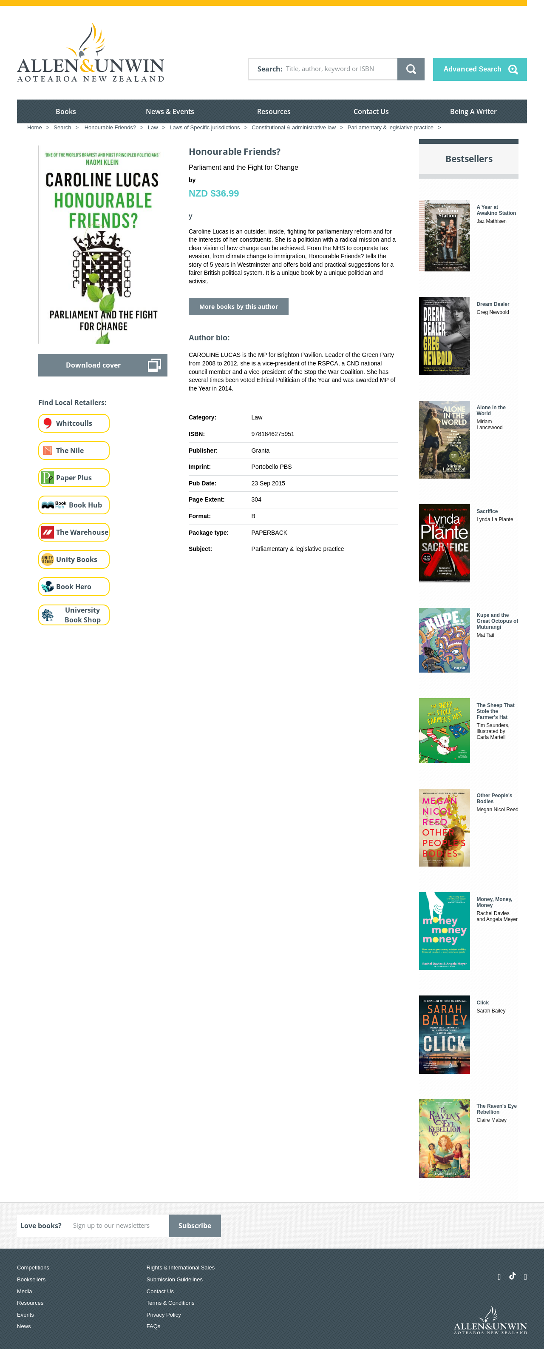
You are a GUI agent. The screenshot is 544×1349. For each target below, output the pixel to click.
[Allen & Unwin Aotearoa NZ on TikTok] (512, 1276)
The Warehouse (82, 532)
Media (24, 1291)
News (24, 1326)
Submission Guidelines (175, 1279)
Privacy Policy (164, 1315)
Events (25, 1315)
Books (66, 111)
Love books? (41, 1225)
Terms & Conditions (171, 1303)
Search (269, 69)
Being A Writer (473, 111)
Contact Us (371, 111)
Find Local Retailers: (72, 402)
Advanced (473, 69)
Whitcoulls (74, 423)
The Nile (70, 450)
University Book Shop (83, 615)
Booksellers (31, 1279)
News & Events (170, 111)
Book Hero (73, 586)
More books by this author (238, 306)
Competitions (33, 1267)
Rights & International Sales (181, 1267)
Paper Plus (74, 477)
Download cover (93, 365)
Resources (274, 111)
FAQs (154, 1326)
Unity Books (76, 559)
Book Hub (85, 505)
